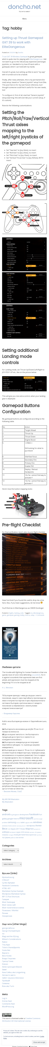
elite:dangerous (38, 613)
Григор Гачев (7, 961)
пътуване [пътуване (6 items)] (6, 837)
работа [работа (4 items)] (12, 838)
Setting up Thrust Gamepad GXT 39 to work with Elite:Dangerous (22, 42)
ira (3, 933)
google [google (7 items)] (10, 818)
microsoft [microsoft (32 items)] (26, 818)
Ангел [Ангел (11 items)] (38, 825)
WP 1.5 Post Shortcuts (10, 896)
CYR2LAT (5, 880)
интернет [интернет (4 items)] (13, 832)
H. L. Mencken (7, 687)
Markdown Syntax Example (12, 891)
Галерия (5, 899)
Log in (4, 998)
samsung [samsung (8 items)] (12, 822)
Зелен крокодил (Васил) (12, 967)
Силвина (5, 983)
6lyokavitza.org (8, 877)
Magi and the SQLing (10, 936)
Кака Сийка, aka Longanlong (13, 972)
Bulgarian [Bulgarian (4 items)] (16, 815)
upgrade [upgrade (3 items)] (27, 822)
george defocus (8, 928)
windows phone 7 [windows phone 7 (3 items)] (21, 826)
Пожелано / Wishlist (10, 910)
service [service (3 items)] (18, 822)
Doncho (20, 52)
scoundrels (36, 675)
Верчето (5, 953)
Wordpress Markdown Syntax (14, 894)
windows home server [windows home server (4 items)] (9, 826)
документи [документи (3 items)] (37, 829)
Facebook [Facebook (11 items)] (34, 814)
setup (32, 615)
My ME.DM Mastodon (10, 799)
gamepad (10, 615)
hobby (22, 615)
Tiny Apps (6, 945)
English (11, 613)
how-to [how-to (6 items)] (16, 818)
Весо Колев (6, 956)
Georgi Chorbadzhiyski (11, 931)
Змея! (4, 969)
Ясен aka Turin (8, 986)
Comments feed (8, 1004)
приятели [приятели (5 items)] (32, 835)
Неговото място (8, 975)
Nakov (4, 942)
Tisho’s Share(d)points (11, 947)
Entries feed (7, 1001)
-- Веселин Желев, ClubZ (12, 791)
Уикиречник (7, 916)
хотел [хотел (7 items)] (21, 837)
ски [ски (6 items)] (16, 837)
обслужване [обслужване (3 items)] (38, 832)
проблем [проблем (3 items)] (39, 835)
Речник (5, 913)
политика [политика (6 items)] (25, 835)
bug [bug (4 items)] (11, 815)
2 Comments (40, 615)
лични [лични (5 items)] (27, 832)
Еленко (5, 964)
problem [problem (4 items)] (4, 822)
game (4, 615)
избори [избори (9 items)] (5, 832)
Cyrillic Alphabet (8, 883)
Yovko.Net (6, 950)
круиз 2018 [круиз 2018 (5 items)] (20, 832)
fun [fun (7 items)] (40, 814)
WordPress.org (8, 1006)
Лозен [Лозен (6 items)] (22, 829)
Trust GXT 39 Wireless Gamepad (15, 56)
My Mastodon (7, 802)
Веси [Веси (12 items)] (4, 828)
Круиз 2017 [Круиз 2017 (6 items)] (15, 829)
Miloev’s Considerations (11, 939)
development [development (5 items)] (24, 815)
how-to (27, 615)
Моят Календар (8, 902)
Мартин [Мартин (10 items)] (30, 828)
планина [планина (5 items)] (5, 835)
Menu (24, 19)
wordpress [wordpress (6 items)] (31, 825)
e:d (31, 613)
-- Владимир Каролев (11, 713)
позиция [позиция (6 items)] (17, 835)
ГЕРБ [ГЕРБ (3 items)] (9, 829)
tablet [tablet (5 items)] (23, 822)
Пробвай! (6, 980)
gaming (16, 615)
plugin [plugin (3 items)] (40, 819)
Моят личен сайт (9, 905)
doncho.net (24, 7)
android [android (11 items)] (6, 814)
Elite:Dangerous (36, 59)
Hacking (16, 613)
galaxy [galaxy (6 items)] (4, 818)
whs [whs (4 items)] (31, 822)
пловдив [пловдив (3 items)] (11, 835)
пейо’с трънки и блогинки (13, 978)
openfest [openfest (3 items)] (36, 819)
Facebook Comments (10, 885)
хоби (22, 613)
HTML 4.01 (6, 888)
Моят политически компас (13, 907)
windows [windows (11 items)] (37, 822)
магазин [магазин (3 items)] (32, 832)
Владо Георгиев (8, 958)
